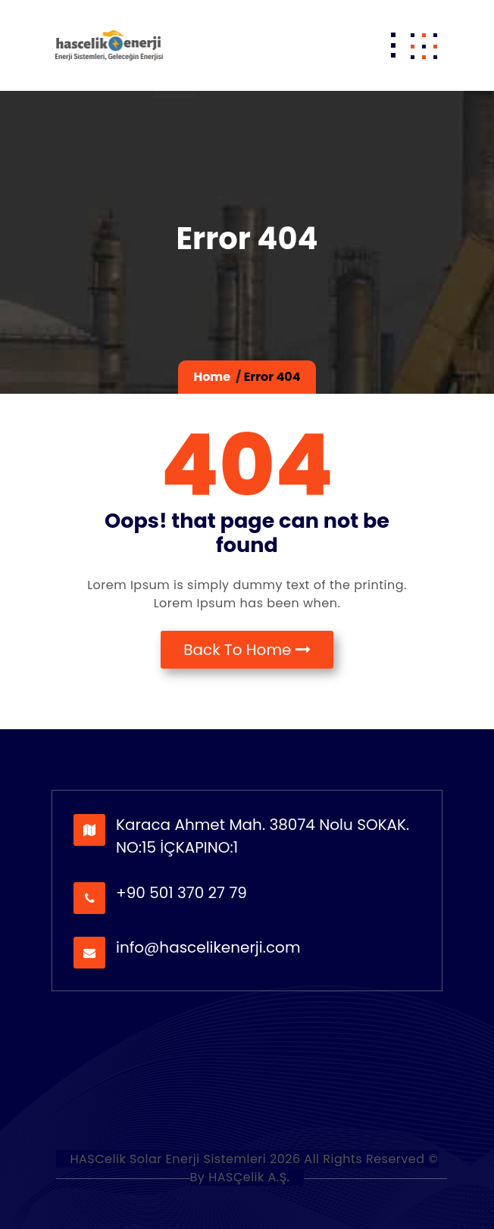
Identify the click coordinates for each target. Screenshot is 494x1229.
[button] (423, 45)
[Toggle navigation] (393, 45)
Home (211, 376)
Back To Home (247, 649)
